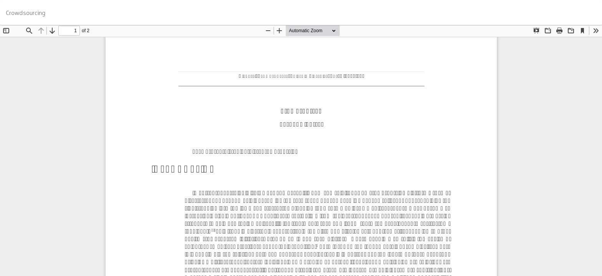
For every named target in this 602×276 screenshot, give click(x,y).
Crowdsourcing (25, 12)
